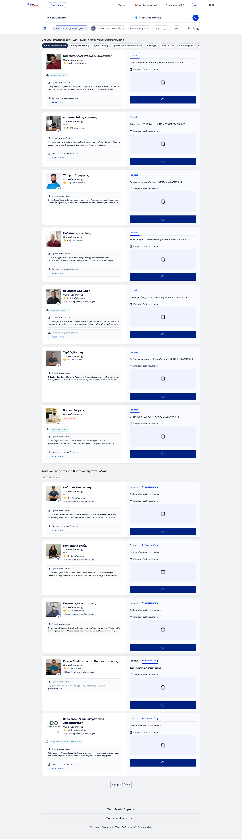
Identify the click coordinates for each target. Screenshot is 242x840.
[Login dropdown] (197, 5)
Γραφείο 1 (135, 55)
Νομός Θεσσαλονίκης (55, 45)
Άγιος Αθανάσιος (80, 45)
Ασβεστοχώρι (186, 45)
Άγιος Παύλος (101, 45)
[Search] (195, 18)
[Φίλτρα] (45, 28)
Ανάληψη (152, 45)
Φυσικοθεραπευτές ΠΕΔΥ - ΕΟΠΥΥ (111, 828)
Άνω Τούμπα (168, 45)
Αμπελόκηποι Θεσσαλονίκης (127, 45)
